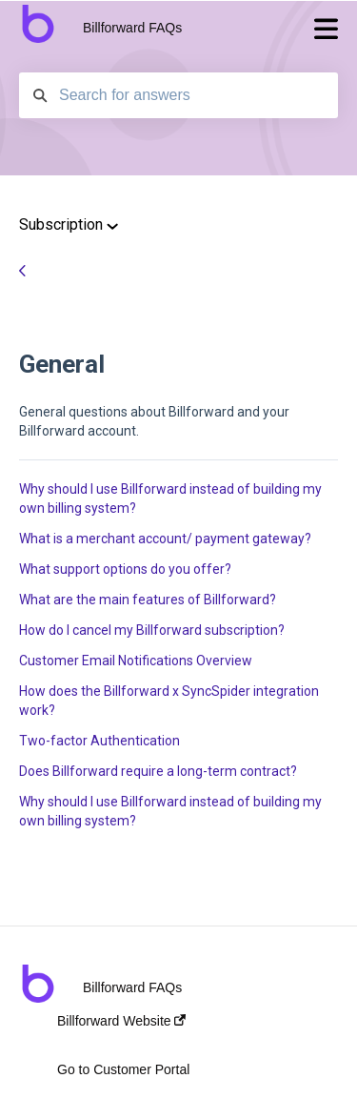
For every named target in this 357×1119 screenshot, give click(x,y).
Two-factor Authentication (99, 740)
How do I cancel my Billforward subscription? (152, 630)
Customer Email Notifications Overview (135, 660)
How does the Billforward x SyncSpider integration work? (169, 700)
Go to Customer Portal (123, 1069)
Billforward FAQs (132, 27)
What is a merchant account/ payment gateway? (165, 538)
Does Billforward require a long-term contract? (158, 771)
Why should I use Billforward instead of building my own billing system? (170, 498)
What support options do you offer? (125, 569)
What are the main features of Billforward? (147, 599)
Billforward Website (121, 1020)
